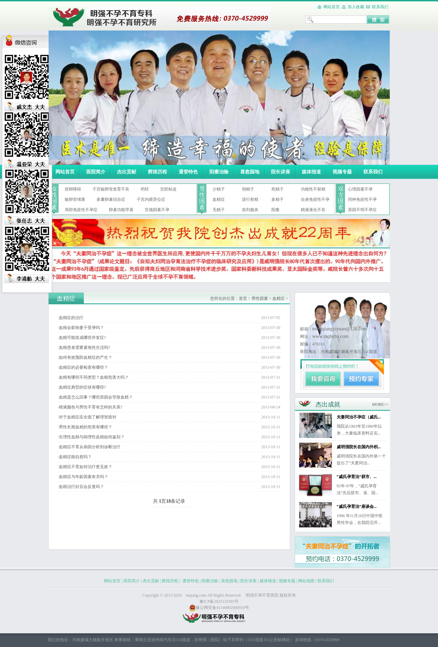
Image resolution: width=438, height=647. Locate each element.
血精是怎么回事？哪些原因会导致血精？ (96, 397)
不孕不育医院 (266, 595)
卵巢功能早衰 (121, 209)
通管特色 (188, 171)
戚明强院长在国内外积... (359, 446)
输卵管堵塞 (75, 199)
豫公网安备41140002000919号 (219, 607)
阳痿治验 (219, 171)
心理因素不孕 (360, 189)
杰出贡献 (126, 171)
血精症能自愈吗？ (75, 456)
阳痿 (275, 209)
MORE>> (380, 404)
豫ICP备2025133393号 (219, 601)
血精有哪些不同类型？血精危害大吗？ (94, 377)
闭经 (145, 189)
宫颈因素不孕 (157, 209)
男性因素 (260, 298)
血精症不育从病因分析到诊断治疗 (89, 446)
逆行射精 (250, 199)
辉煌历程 (157, 171)
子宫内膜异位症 (151, 199)
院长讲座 (280, 171)
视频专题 (342, 171)
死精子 (277, 189)
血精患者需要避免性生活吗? (84, 347)
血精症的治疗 (71, 317)
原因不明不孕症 (362, 209)
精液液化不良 (313, 209)
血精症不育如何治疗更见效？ (85, 466)
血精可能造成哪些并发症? (82, 337)
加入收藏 (356, 6)
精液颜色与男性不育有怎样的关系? (90, 407)
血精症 (218, 199)
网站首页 (331, 6)
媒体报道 (311, 171)
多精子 (277, 199)
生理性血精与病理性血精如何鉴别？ (92, 437)
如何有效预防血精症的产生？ (85, 357)
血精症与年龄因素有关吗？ (83, 476)
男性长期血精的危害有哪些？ (85, 427)
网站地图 (306, 580)
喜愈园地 (249, 171)
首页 (243, 298)
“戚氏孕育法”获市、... (357, 476)
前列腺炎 (250, 209)
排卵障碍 (73, 189)
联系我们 (380, 6)
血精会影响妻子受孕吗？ (81, 327)
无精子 (218, 209)
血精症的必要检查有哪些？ (83, 367)
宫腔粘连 (168, 189)
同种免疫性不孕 (362, 199)
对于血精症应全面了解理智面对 (87, 417)
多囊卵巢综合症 (110, 199)
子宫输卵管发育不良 (110, 189)
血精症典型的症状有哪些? (82, 387)
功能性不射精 (313, 189)
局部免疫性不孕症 (81, 209)
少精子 (218, 189)
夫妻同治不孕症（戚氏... (359, 417)
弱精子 (248, 189)
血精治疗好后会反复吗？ (81, 486)
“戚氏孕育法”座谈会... (357, 506)
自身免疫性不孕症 (315, 201)
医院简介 (95, 171)
